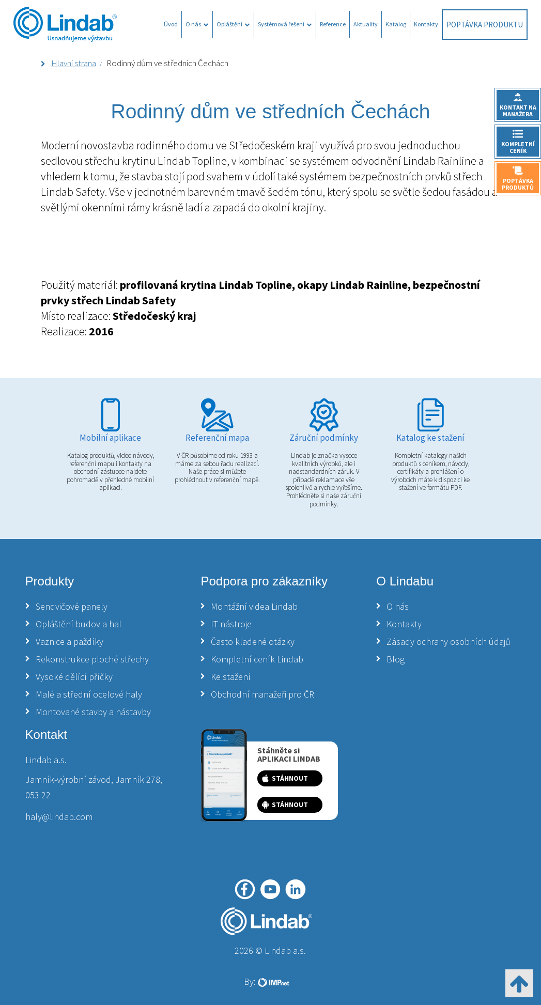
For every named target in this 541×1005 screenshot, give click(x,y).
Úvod (171, 24)
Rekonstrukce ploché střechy (92, 659)
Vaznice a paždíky (69, 641)
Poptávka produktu (484, 24)
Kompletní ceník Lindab (257, 659)
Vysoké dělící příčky (74, 677)
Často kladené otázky (253, 641)
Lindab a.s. (46, 760)
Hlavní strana (73, 63)
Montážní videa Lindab (254, 606)
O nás (197, 24)
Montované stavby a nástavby (93, 712)
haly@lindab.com (58, 817)
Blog (396, 659)
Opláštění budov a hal (78, 624)
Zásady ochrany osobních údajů (449, 641)
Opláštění (233, 24)
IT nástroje (231, 624)
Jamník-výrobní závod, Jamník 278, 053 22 (93, 787)
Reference (333, 24)
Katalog (395, 24)
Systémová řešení (285, 24)
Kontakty (426, 24)
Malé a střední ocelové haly (89, 694)
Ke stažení (231, 677)
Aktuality (365, 24)
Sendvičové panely (71, 606)
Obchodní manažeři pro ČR (262, 694)
